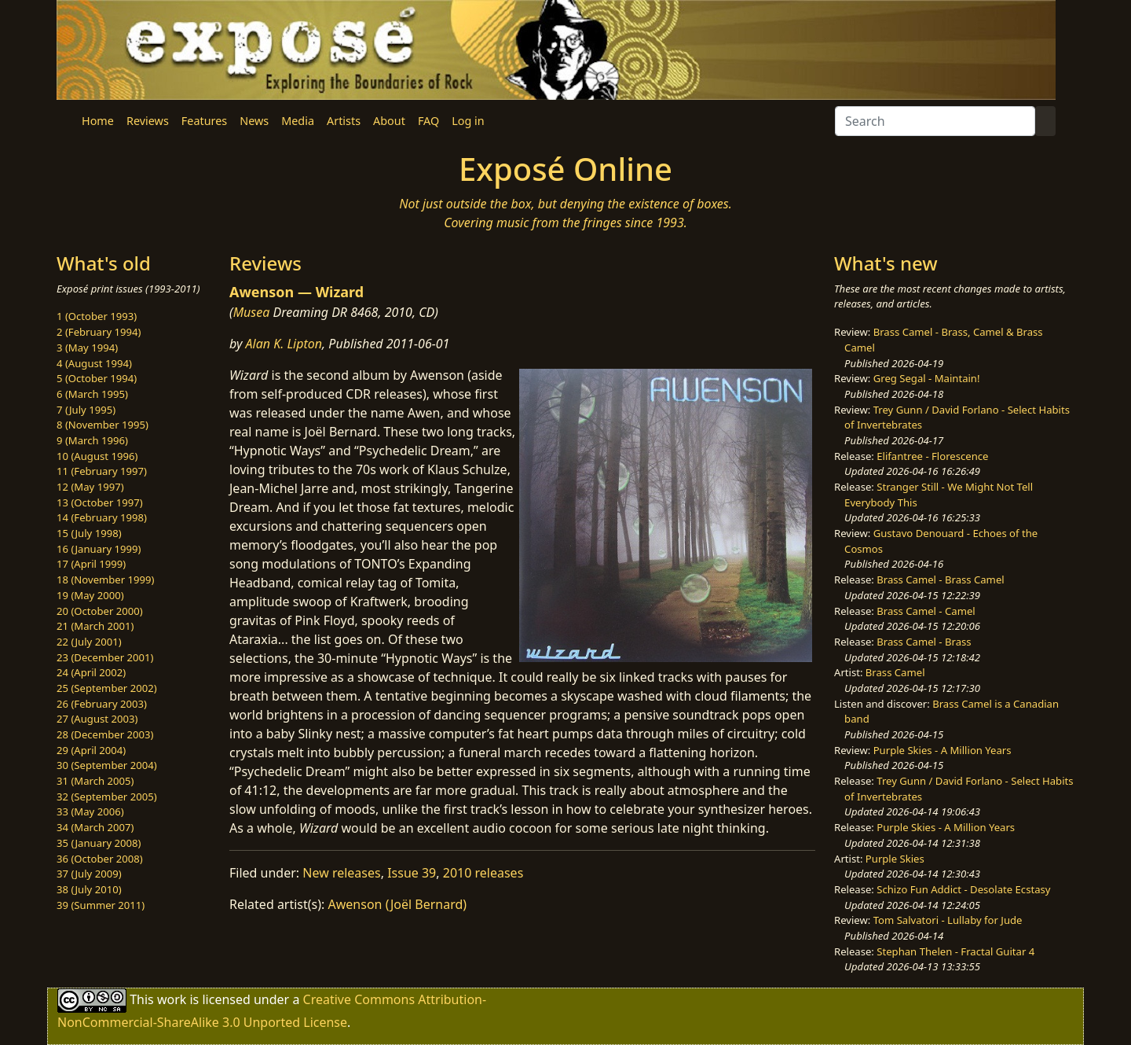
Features (204, 120)
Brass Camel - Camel (926, 611)
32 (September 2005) (107, 796)
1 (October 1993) (97, 316)
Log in (468, 120)
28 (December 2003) (105, 734)
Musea (251, 312)
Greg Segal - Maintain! (926, 378)
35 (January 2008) (99, 843)
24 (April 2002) (91, 672)
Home (98, 120)
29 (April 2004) (91, 750)
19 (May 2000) (90, 595)
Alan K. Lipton (284, 343)
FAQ (428, 120)
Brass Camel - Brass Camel (940, 579)
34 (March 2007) (95, 827)
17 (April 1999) (91, 564)
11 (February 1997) (102, 471)
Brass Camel (895, 672)
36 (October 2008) (100, 859)
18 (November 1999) (106, 579)
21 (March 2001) (95, 626)
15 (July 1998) (89, 533)
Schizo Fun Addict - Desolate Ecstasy (963, 889)
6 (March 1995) (92, 394)
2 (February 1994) (99, 332)
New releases (341, 872)
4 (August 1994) (94, 363)
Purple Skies (895, 859)
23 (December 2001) (105, 657)
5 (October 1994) (97, 378)
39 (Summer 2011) (101, 905)
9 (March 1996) (92, 440)
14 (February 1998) (102, 517)
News (254, 120)
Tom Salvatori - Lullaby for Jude (948, 920)
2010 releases (483, 872)
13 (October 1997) (100, 502)
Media (297, 120)
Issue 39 (411, 872)
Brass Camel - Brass (924, 642)
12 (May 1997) (90, 487)
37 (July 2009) (89, 874)
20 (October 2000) (100, 611)
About (389, 120)
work (171, 999)
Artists (344, 120)
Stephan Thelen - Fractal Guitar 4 (955, 951)
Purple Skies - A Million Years (942, 750)
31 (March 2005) (95, 781)
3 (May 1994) (87, 347)
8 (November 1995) (102, 425)
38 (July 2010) (89, 889)
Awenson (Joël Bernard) (397, 904)
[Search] (935, 121)
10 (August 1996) (97, 456)
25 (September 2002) (107, 688)
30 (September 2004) (107, 765)
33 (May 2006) (90, 811)
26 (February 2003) (102, 704)
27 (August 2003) (97, 719)
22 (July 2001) (89, 642)
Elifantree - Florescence (932, 456)
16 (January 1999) (99, 549)
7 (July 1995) (86, 410)
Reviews (147, 120)
